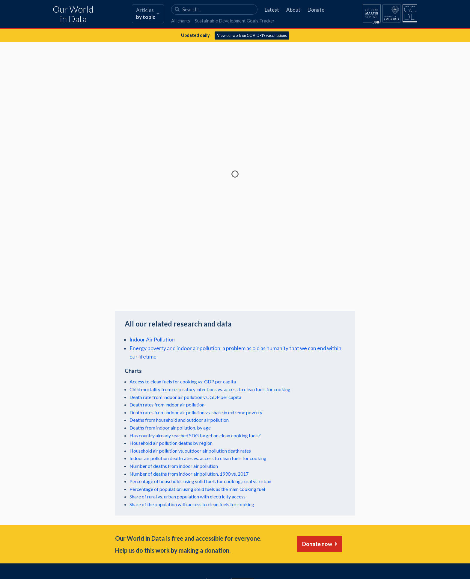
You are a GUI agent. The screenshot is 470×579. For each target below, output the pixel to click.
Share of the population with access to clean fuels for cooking (191, 504)
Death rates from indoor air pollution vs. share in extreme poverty (195, 412)
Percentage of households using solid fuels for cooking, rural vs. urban (200, 481)
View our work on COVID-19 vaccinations (252, 35)
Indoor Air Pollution (152, 339)
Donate (316, 10)
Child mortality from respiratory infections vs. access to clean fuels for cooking (209, 389)
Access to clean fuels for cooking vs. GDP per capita (182, 381)
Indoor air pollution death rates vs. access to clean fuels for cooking (197, 458)
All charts (180, 20)
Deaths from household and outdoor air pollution (179, 420)
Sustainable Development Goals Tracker (235, 20)
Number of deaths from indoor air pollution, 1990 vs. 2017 (188, 474)
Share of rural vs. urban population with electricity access (187, 496)
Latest (272, 10)
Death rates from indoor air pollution (166, 404)
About (293, 10)
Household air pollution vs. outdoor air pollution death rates (190, 450)
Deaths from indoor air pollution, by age (170, 427)
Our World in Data (73, 14)
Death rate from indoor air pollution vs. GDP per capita (185, 397)
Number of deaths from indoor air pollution (173, 466)
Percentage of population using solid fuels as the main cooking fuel (197, 489)
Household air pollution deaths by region (171, 443)
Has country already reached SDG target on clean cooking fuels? (195, 435)
